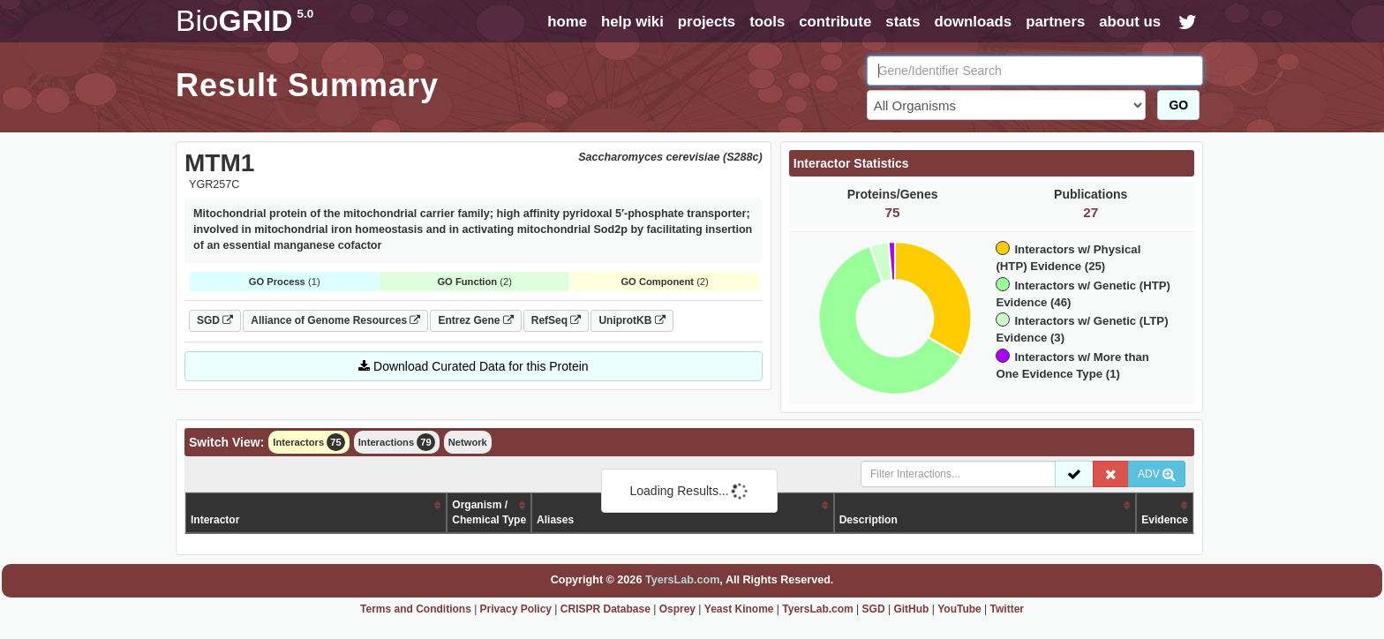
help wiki (632, 21)
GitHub (911, 609)
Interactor (215, 520)
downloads (973, 21)
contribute (835, 21)
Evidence (1164, 520)
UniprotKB (631, 320)
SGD (215, 320)
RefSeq (556, 320)
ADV (1157, 474)
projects (706, 21)
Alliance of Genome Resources (335, 320)
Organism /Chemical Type (489, 512)
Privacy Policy (516, 609)
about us (1130, 21)
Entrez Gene (475, 320)
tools (767, 21)
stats (902, 21)
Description (868, 520)
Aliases (555, 520)
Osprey (677, 609)
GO (1178, 105)
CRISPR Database (605, 609)
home (567, 21)
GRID (244, 20)
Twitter (1007, 609)
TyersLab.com (682, 580)
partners (1055, 21)
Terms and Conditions (415, 609)
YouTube (959, 609)
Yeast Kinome (739, 609)
